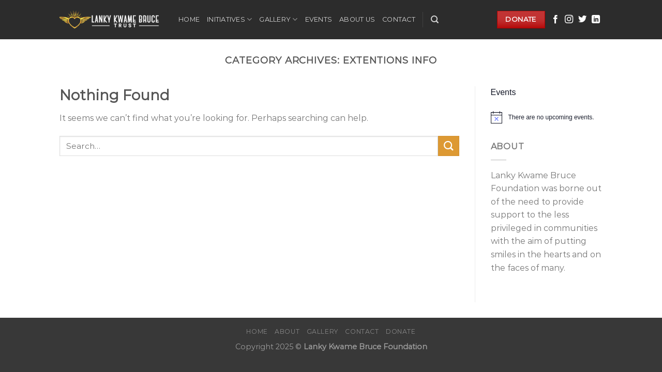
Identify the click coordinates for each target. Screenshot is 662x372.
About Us (357, 19)
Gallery (278, 19)
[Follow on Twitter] (582, 19)
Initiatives (229, 19)
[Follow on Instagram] (569, 19)
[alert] (547, 117)
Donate (401, 331)
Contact (398, 19)
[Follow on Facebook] (555, 19)
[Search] (435, 19)
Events (319, 19)
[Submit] (448, 146)
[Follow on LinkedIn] (596, 19)
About (287, 331)
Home (189, 19)
